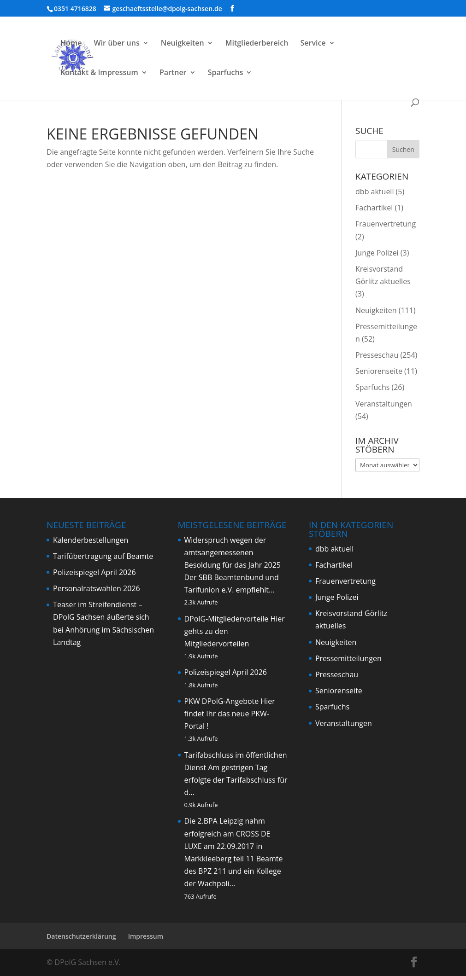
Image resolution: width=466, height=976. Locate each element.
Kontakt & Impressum (99, 73)
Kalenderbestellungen (90, 540)
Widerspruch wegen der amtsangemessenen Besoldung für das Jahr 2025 (232, 552)
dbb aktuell (374, 191)
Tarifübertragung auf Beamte (103, 556)
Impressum (145, 936)
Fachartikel (374, 208)
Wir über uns (117, 44)
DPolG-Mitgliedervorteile (226, 619)
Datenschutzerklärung (81, 936)
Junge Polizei (377, 253)
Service (312, 44)
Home (71, 44)
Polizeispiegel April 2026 (94, 572)
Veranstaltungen (383, 404)
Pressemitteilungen (348, 658)
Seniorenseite (378, 371)
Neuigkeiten (182, 44)
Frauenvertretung (385, 224)
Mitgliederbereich (257, 44)
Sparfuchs (225, 73)
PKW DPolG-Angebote (221, 701)
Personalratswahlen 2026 (96, 588)
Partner (173, 73)
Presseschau (376, 355)
